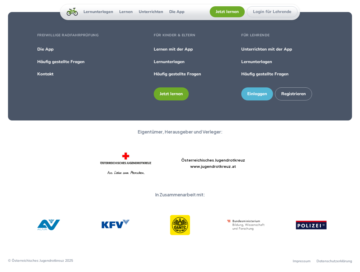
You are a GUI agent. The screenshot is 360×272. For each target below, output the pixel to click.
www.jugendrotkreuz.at (213, 166)
